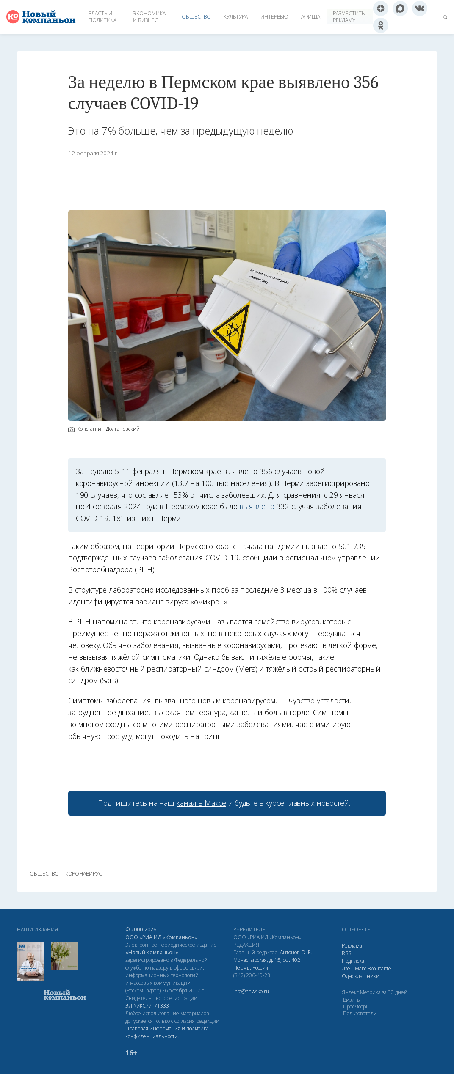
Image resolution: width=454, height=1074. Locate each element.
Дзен (348, 968)
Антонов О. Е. (296, 952)
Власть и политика (102, 17)
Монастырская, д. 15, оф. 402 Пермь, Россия (266, 963)
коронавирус (83, 874)
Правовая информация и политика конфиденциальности (167, 1032)
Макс (360, 968)
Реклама (352, 945)
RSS (346, 953)
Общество (196, 16)
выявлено (258, 506)
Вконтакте (379, 968)
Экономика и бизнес (149, 17)
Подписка (353, 960)
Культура (236, 16)
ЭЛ (147, 1005)
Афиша (310, 16)
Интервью (274, 16)
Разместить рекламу (349, 17)
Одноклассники (360, 976)
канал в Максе (201, 803)
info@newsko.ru (251, 991)
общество (44, 874)
